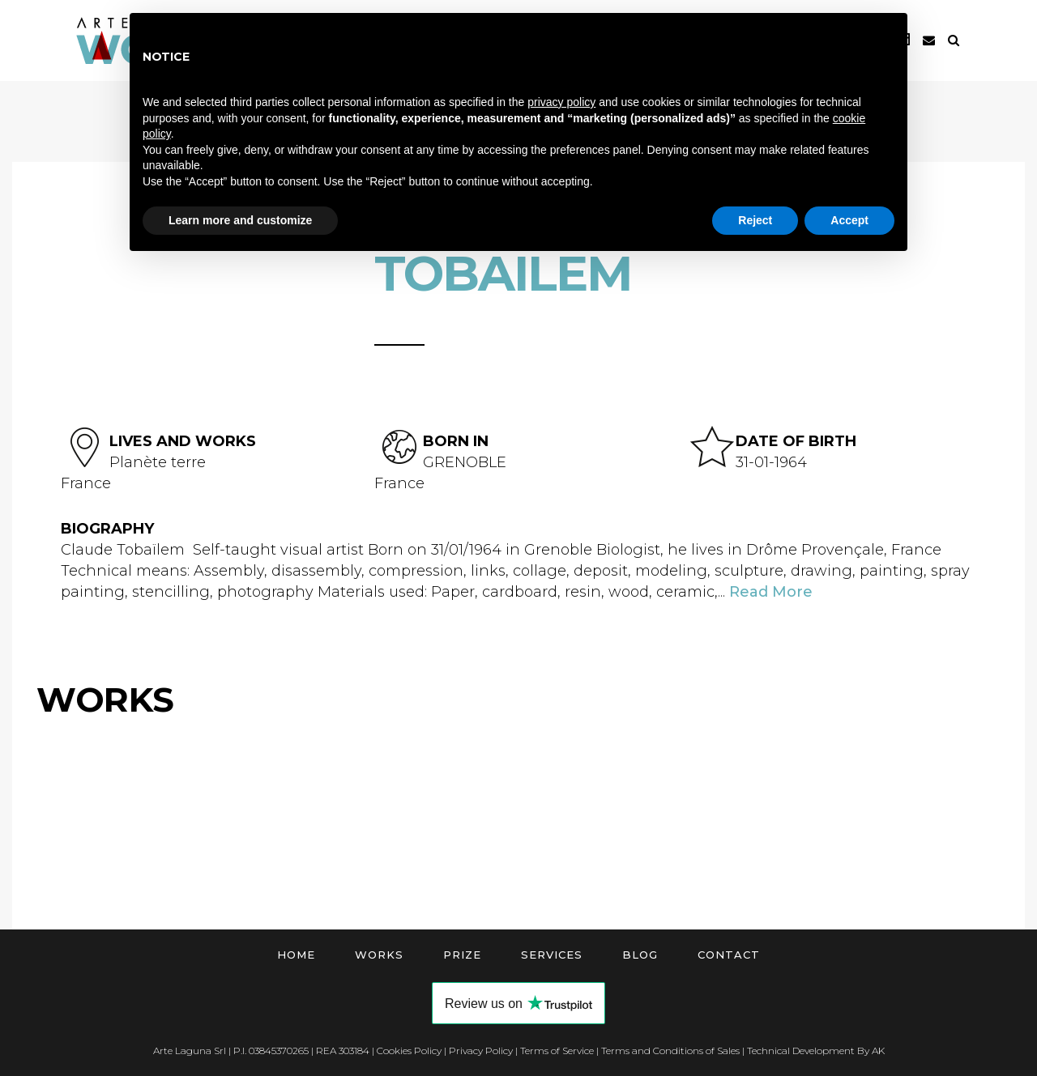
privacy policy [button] (561, 102)
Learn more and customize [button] (240, 220)
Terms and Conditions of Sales (670, 1050)
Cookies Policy (409, 1050)
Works (379, 954)
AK (878, 1050)
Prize (462, 954)
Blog (640, 954)
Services (552, 954)
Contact (729, 954)
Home (296, 954)
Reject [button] (755, 220)
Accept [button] (849, 220)
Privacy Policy (481, 1050)
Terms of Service (557, 1050)
